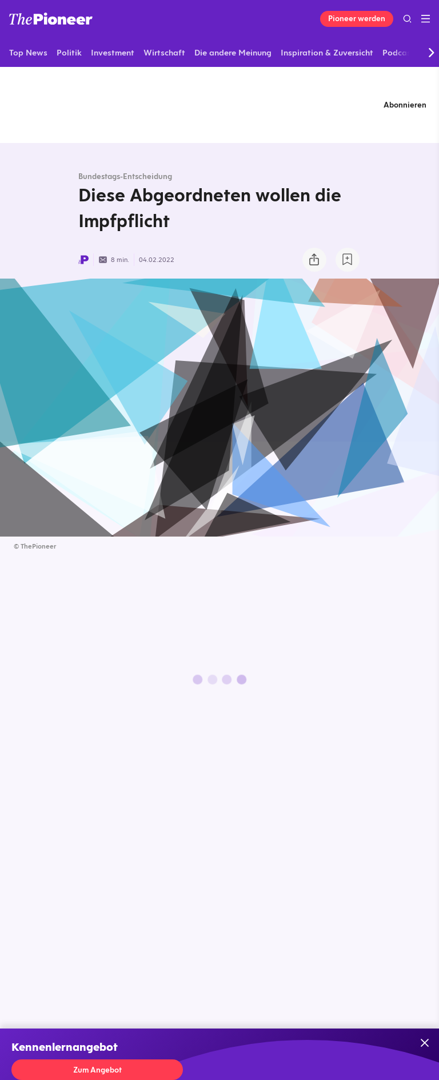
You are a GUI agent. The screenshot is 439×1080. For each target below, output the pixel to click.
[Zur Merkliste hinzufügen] (348, 260)
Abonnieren (405, 104)
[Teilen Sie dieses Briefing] (314, 260)
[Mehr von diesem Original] (219, 104)
